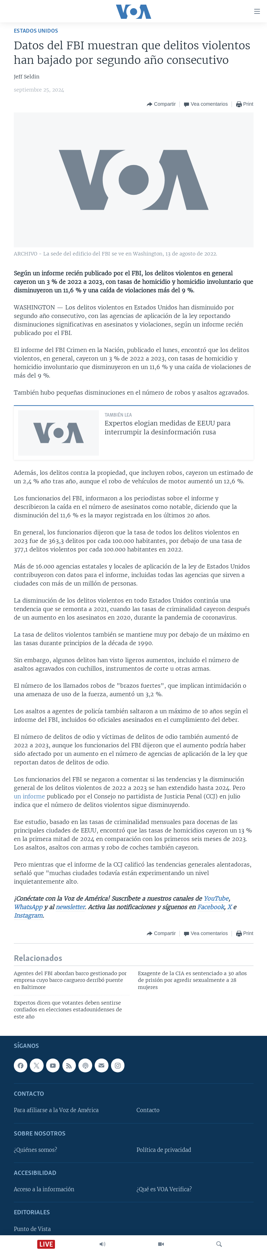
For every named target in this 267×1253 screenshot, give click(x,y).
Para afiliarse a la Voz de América (56, 1111)
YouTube (216, 898)
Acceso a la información (44, 1190)
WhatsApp (28, 907)
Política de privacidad (164, 1150)
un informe (30, 796)
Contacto (148, 1111)
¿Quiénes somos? (35, 1150)
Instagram (28, 915)
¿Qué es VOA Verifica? (164, 1190)
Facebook (210, 907)
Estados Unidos (36, 31)
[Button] (161, 104)
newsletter (70, 907)
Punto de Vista (32, 1229)
